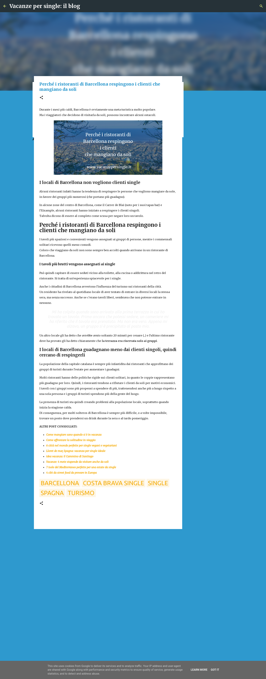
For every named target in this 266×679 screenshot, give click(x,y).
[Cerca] (261, 6)
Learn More (199, 669)
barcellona (60, 482)
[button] (41, 97)
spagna (52, 492)
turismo (81, 492)
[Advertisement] (108, 558)
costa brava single (113, 482)
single (158, 482)
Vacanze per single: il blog (45, 6)
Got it (215, 669)
